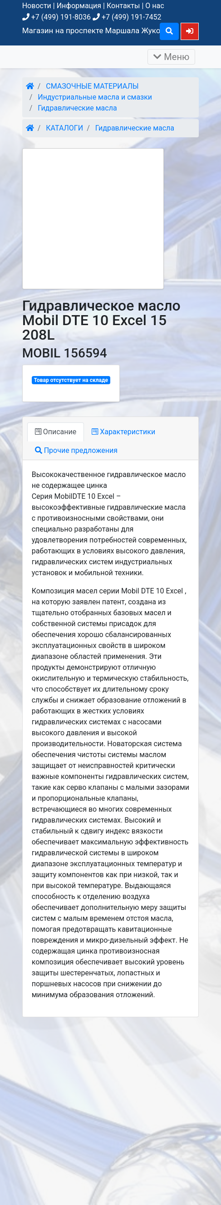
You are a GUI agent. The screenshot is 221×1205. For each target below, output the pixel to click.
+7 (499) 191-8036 (56, 17)
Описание (55, 431)
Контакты (123, 5)
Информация (79, 5)
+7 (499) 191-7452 (127, 17)
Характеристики (123, 431)
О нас (154, 5)
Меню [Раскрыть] (171, 56)
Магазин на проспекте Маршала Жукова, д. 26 (106, 30)
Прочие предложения (76, 450)
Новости (36, 5)
